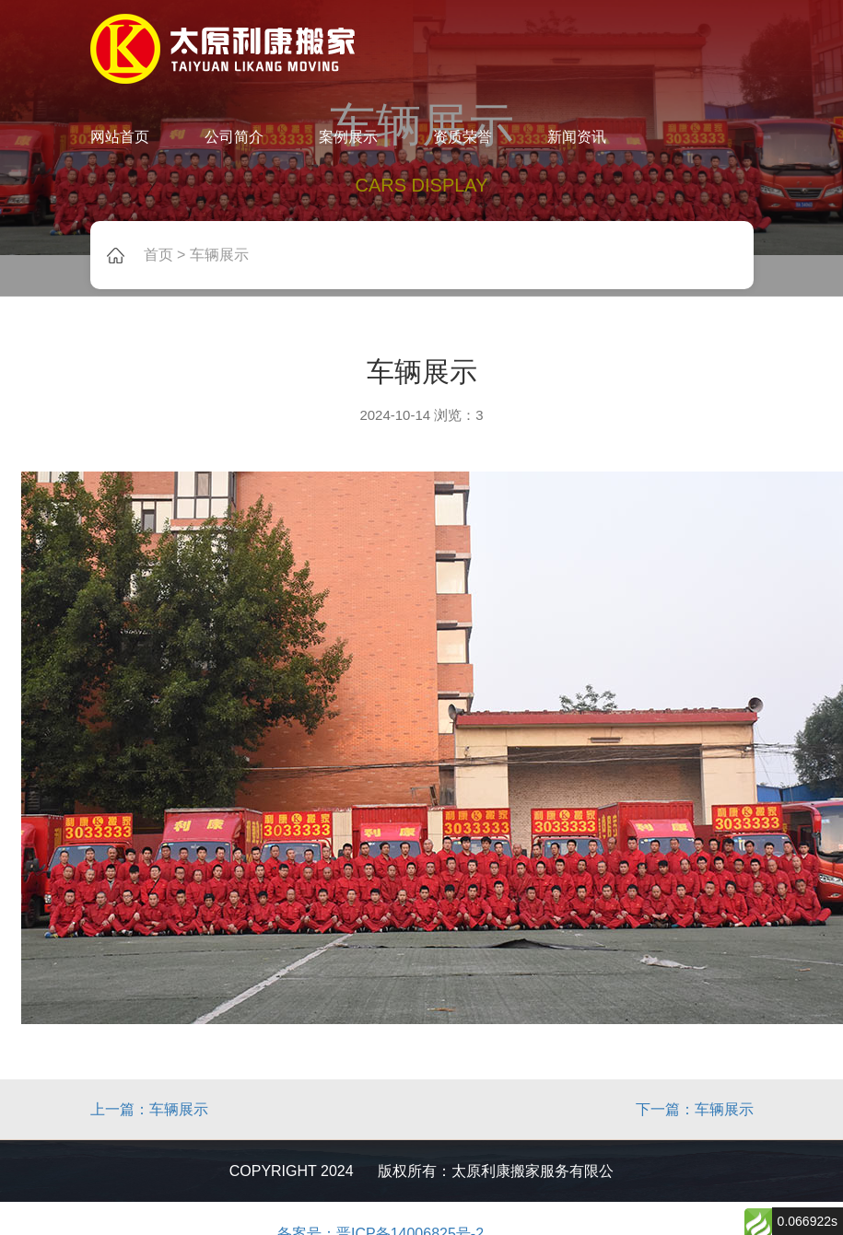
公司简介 (234, 137)
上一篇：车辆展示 (149, 1109)
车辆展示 (219, 254)
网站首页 (119, 137)
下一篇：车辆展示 (695, 1109)
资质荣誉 (462, 137)
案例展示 (348, 137)
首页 (158, 254)
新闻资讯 (576, 137)
